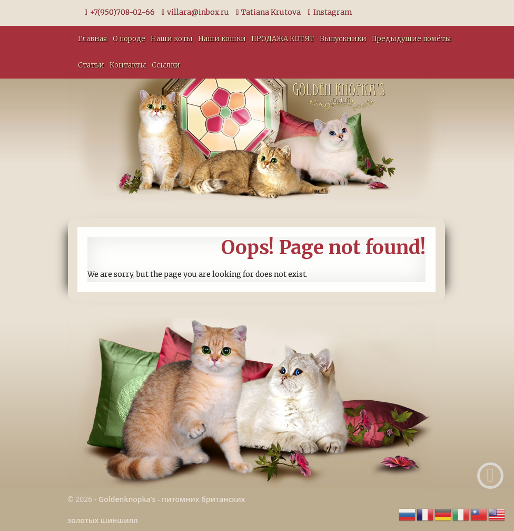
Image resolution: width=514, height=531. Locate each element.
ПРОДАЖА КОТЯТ (282, 38)
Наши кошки (222, 38)
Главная (92, 38)
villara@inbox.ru (195, 12)
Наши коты (172, 38)
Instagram (330, 12)
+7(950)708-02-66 (120, 12)
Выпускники (343, 38)
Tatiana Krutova (268, 12)
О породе (129, 38)
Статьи (91, 65)
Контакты (128, 65)
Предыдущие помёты (411, 38)
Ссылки (166, 65)
